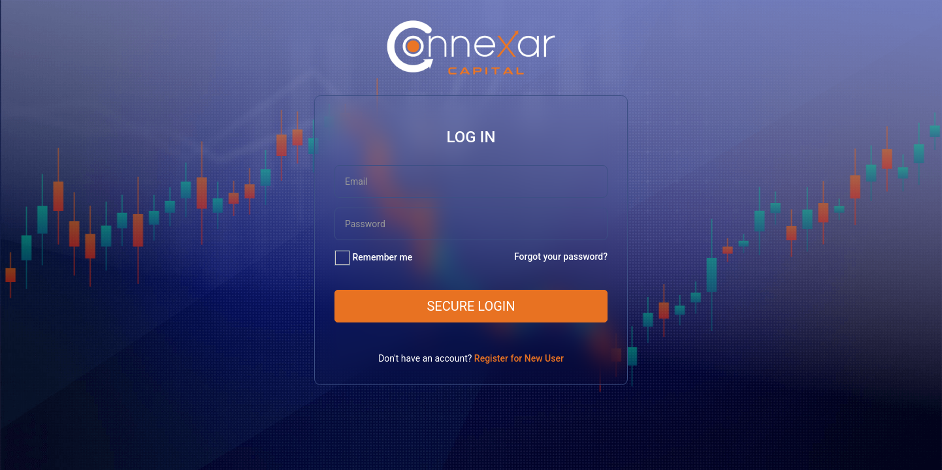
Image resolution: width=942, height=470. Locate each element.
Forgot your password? (561, 256)
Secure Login (471, 306)
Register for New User (519, 358)
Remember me (382, 257)
